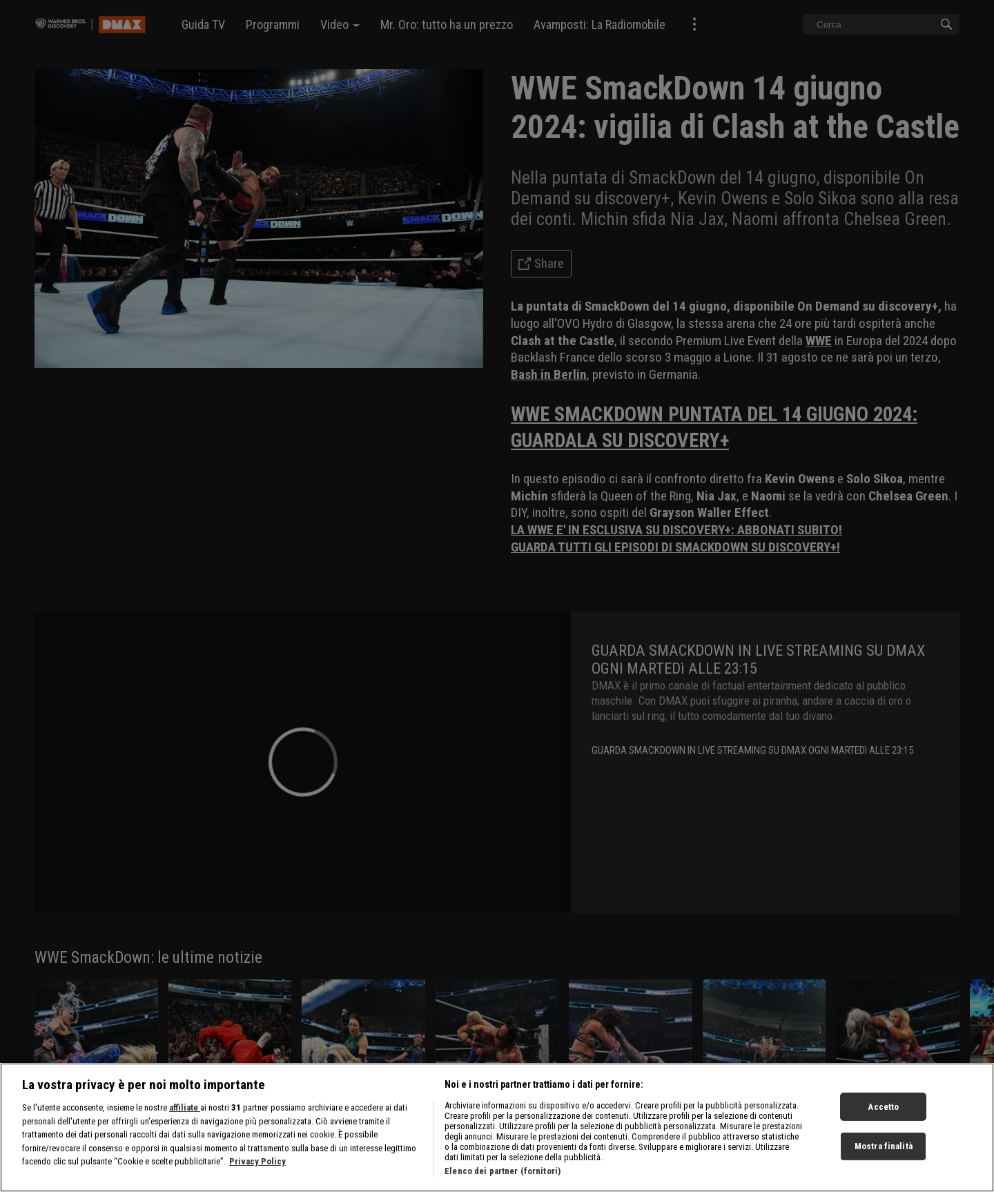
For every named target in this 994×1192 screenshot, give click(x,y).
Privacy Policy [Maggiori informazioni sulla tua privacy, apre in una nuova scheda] (257, 1169)
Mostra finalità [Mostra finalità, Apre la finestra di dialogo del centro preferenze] (884, 1154)
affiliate (184, 1116)
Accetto (883, 1114)
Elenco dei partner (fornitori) (503, 1179)
